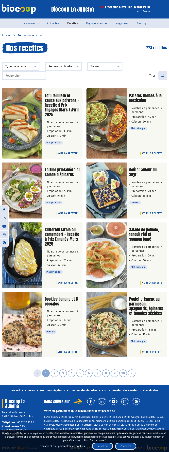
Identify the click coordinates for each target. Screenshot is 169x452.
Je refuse (102, 446)
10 (123, 373)
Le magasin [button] (29, 23)
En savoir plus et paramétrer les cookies (61, 446)
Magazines (122, 23)
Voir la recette (68, 153)
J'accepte (125, 446)
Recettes (72, 23)
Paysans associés (96, 23)
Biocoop (142, 23)
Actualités (53, 23)
